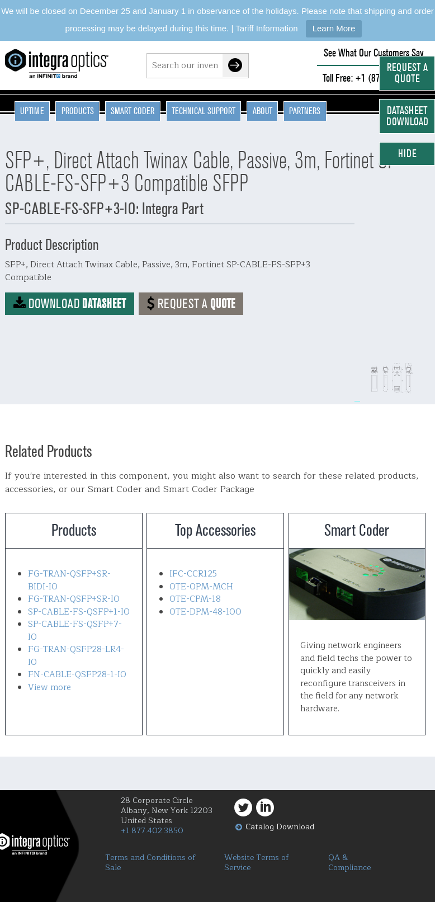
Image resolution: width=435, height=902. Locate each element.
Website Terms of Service (256, 863)
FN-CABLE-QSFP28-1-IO (77, 675)
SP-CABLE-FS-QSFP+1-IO (79, 612)
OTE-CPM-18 (195, 599)
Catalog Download (279, 826)
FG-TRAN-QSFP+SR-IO (74, 599)
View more (49, 688)
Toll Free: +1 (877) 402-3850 (373, 78)
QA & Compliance (349, 863)
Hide (407, 153)
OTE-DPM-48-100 (205, 612)
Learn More (334, 28)
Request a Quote (407, 73)
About (262, 110)
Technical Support (203, 110)
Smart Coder (132, 110)
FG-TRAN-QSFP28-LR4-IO (76, 656)
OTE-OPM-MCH (201, 587)
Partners (304, 110)
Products (78, 110)
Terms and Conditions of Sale (150, 863)
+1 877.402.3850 (152, 830)
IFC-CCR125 (193, 574)
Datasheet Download (407, 116)
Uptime (32, 110)
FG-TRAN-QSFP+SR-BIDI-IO (69, 580)
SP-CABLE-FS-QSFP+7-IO (75, 630)
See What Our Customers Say (374, 52)
